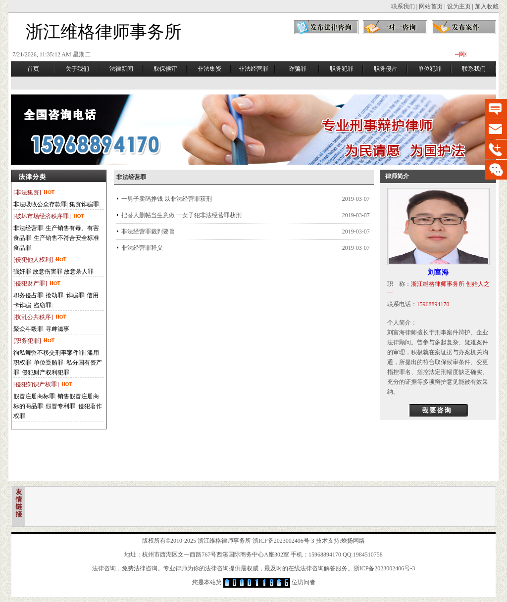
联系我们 (403, 6)
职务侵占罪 (28, 295)
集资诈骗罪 (84, 204)
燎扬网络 (353, 540)
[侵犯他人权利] (40, 259)
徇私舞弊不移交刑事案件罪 (49, 352)
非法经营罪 (28, 228)
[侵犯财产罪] (37, 283)
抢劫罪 (54, 295)
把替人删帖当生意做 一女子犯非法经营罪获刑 (181, 215)
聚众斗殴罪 (28, 328)
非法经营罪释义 (142, 247)
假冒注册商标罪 (34, 396)
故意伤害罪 (47, 271)
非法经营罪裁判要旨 (148, 231)
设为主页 (459, 6)
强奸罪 (22, 271)
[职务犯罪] (34, 340)
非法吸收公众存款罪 (40, 204)
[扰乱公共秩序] (40, 317)
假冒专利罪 (60, 406)
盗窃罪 (42, 305)
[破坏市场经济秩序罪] (49, 216)
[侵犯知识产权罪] (43, 384)
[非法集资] (34, 192)
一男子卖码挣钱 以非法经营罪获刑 (166, 198)
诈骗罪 (75, 295)
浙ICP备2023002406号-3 (283, 540)
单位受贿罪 (48, 362)
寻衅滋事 (57, 328)
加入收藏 (487, 6)
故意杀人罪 (79, 271)
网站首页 (431, 6)
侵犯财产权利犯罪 (45, 372)
